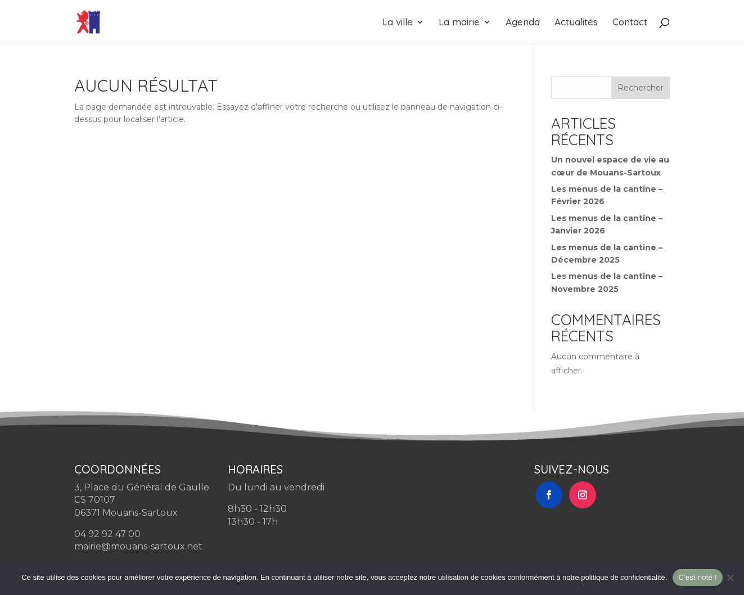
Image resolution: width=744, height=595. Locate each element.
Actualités (576, 23)
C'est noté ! (697, 577)
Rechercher (640, 88)
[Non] (730, 577)
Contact (629, 23)
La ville (397, 23)
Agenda (523, 23)
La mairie (459, 23)
